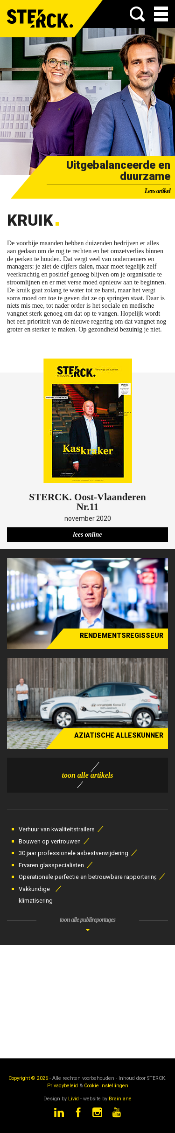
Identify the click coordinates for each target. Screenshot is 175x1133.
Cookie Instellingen (106, 1086)
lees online (87, 534)
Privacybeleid (62, 1086)
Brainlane (120, 1099)
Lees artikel (157, 190)
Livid (73, 1099)
